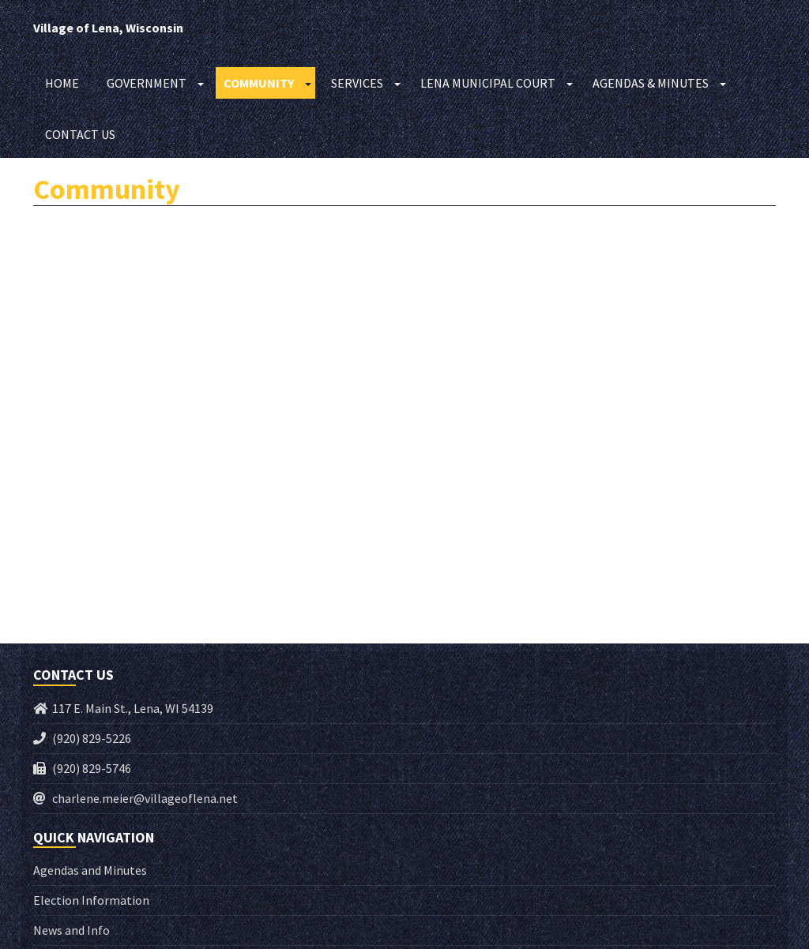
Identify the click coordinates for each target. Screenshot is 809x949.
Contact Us (80, 134)
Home (62, 83)
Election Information (91, 900)
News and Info (71, 930)
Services (357, 83)
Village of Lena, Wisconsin (108, 28)
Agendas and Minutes (90, 870)
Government (146, 83)
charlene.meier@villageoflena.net (145, 798)
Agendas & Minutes (651, 83)
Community (259, 83)
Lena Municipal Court (487, 83)
